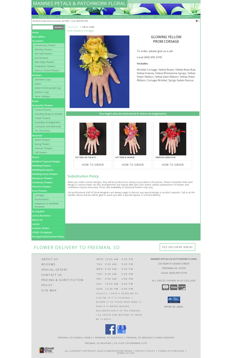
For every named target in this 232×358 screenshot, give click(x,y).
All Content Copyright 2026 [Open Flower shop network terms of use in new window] (84, 350)
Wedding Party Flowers (45, 174)
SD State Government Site (130, 343)
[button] (174, 300)
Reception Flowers (42, 178)
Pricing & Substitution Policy (48, 236)
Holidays (37, 75)
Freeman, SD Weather (98, 343)
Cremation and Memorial (48, 126)
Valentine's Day (43, 79)
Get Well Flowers (43, 53)
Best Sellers (38, 36)
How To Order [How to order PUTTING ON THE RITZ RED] (93, 165)
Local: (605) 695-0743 (149, 57)
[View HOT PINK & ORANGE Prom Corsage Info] (132, 139)
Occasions (37, 40)
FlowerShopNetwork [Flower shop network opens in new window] (118, 350)
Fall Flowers (41, 152)
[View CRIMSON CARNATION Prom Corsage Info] (172, 139)
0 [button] (197, 21)
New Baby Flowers (44, 62)
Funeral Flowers (43, 109)
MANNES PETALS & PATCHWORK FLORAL (79, 3)
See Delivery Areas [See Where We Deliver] (177, 247)
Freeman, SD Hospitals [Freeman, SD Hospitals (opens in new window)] (109, 337)
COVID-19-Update (42, 232)
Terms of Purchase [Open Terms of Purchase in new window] (171, 350)
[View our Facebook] (110, 333)
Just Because (41, 57)
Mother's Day (42, 92)
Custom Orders (40, 228)
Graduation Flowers (45, 66)
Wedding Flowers (41, 165)
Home (35, 32)
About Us (37, 219)
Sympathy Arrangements (47, 122)
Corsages (39, 195)
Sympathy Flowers (42, 105)
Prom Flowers (39, 190)
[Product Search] (42, 27)
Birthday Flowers (43, 49)
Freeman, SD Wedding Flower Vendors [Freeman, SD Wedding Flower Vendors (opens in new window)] (150, 337)
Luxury (36, 224)
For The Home (42, 130)
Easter (38, 83)
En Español (38, 211)
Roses (35, 101)
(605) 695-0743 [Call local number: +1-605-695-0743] (82, 21)
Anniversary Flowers (45, 45)
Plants (35, 157)
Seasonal (37, 135)
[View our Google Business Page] (121, 333)
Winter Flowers (42, 139)
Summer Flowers (43, 148)
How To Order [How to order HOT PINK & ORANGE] (133, 165)
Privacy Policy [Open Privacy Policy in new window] (145, 350)
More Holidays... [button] (43, 96)
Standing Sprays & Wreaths (49, 113)
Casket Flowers (43, 118)
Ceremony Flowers (42, 182)
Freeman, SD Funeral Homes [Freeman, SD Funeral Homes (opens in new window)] (75, 337)
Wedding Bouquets (42, 169)
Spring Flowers (42, 144)
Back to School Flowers (47, 70)
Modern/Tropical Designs (46, 161)
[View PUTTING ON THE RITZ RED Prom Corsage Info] (92, 139)
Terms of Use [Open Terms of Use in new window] (126, 353)
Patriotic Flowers (41, 186)
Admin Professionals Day (48, 87)
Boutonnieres (42, 199)
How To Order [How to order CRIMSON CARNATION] (173, 165)
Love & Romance (41, 215)
